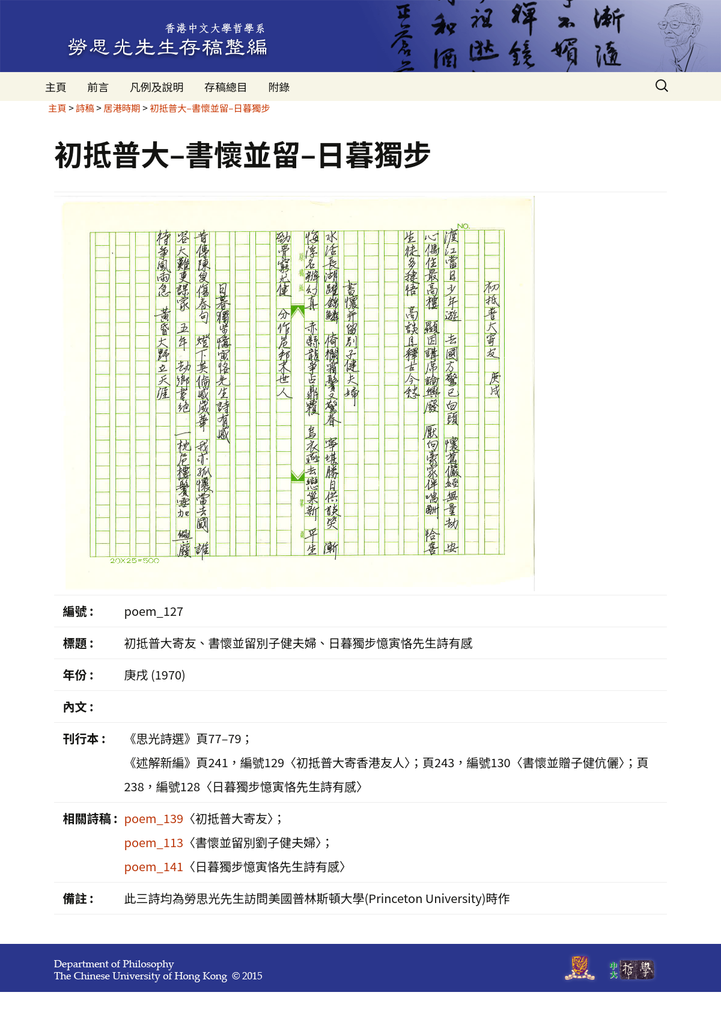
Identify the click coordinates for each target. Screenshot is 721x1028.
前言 (98, 86)
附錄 (279, 86)
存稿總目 (226, 86)
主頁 (56, 86)
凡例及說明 (157, 86)
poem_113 (153, 842)
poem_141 (153, 866)
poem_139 (153, 818)
